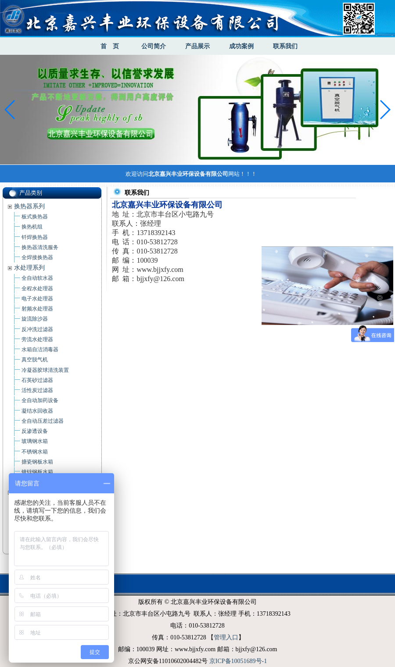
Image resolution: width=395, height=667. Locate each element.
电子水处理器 (37, 299)
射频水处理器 (37, 309)
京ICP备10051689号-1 (238, 661)
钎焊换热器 (35, 237)
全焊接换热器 (37, 257)
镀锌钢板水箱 (37, 472)
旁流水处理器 (37, 339)
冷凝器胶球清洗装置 (45, 370)
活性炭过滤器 (37, 390)
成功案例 (241, 46)
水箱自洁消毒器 (40, 349)
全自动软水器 (37, 278)
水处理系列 (29, 267)
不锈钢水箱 (35, 452)
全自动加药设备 (40, 400)
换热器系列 (29, 206)
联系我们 (285, 46)
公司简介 (153, 46)
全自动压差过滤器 (43, 421)
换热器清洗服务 (40, 247)
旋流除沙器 (35, 319)
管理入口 (226, 637)
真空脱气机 (35, 360)
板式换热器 (35, 217)
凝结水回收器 (37, 411)
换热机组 (32, 227)
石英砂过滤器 (37, 380)
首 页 (110, 46)
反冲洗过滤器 (37, 329)
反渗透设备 (35, 431)
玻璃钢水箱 (35, 441)
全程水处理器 (37, 288)
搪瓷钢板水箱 (37, 462)
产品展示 (197, 46)
